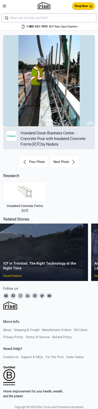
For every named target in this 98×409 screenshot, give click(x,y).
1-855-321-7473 (36, 26)
